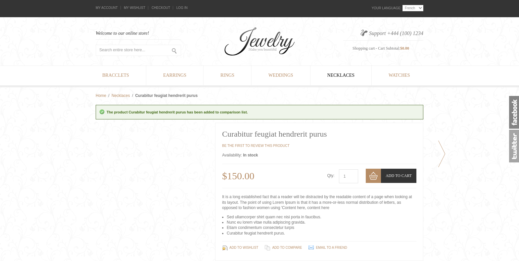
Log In (182, 8)
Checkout (161, 8)
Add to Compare (287, 247)
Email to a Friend (331, 247)
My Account (107, 8)
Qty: (330, 175)
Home (101, 95)
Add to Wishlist (243, 247)
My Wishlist (134, 8)
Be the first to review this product (256, 146)
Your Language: (386, 8)
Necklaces (121, 95)
